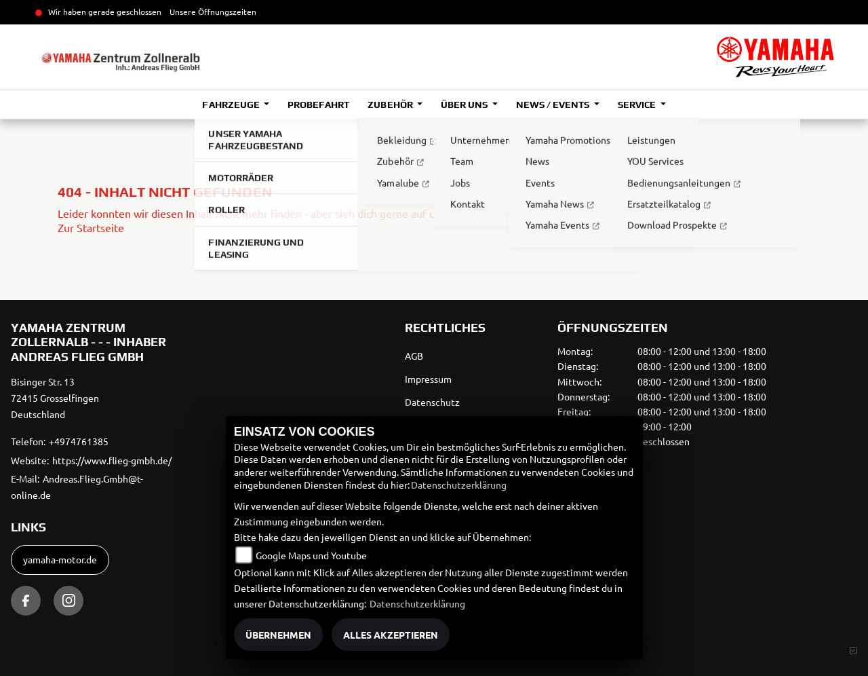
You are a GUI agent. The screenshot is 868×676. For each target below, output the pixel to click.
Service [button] (638, 104)
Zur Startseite (91, 227)
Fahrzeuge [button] (231, 104)
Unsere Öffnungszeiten (213, 11)
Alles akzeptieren (390, 634)
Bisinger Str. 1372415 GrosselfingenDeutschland (55, 397)
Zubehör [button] (391, 104)
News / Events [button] (553, 104)
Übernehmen (278, 634)
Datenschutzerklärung (459, 484)
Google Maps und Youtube (311, 555)
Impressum (428, 379)
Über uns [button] (465, 104)
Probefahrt (318, 104)
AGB (414, 356)
